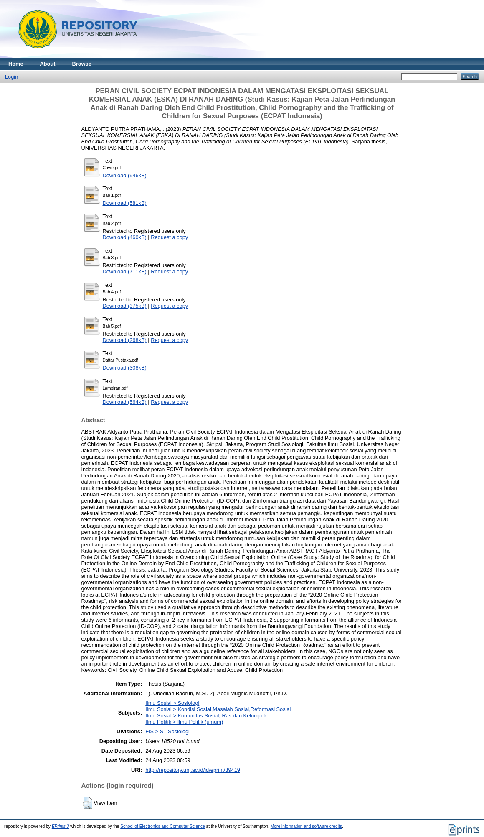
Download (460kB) (125, 237)
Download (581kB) (125, 203)
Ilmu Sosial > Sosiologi (172, 703)
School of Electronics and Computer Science (162, 826)
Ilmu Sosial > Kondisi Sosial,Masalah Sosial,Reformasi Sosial (218, 709)
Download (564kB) (125, 402)
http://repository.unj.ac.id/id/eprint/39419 (192, 770)
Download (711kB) (125, 271)
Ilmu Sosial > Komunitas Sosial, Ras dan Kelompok (206, 715)
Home (15, 64)
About (48, 64)
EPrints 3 (60, 826)
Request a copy (169, 237)
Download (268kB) (125, 340)
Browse (81, 64)
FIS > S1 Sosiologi (167, 731)
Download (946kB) (125, 175)
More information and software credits (306, 826)
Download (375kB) (125, 306)
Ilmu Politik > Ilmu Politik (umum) (184, 722)
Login (11, 77)
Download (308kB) (125, 368)
